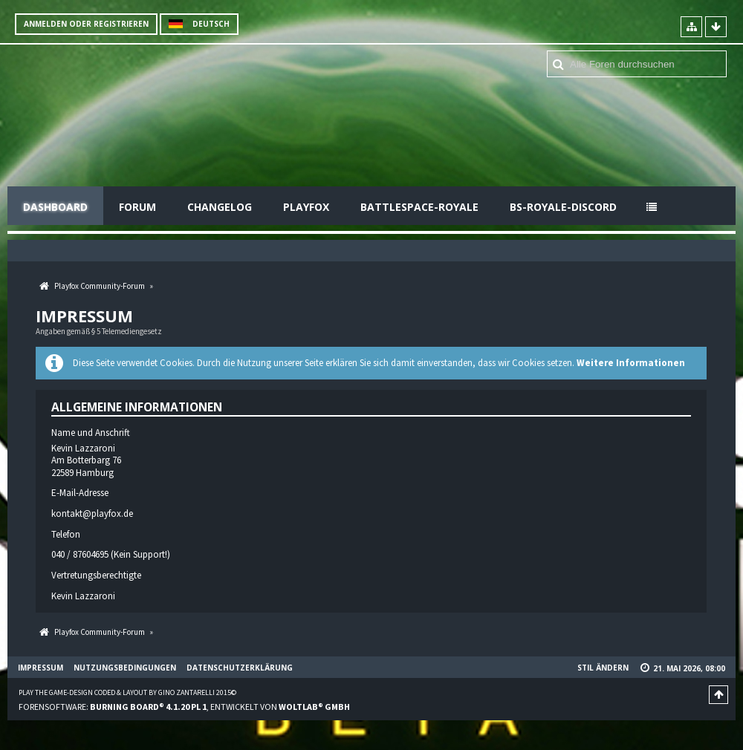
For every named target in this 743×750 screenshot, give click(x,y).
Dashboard (55, 207)
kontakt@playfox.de (92, 513)
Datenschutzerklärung (239, 667)
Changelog (219, 207)
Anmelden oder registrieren (86, 24)
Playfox (306, 207)
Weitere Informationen (631, 362)
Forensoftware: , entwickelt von (184, 706)
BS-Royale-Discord (563, 207)
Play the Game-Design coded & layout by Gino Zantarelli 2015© (127, 692)
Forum (137, 207)
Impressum (40, 667)
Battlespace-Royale (419, 207)
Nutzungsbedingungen (125, 667)
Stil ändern (603, 667)
